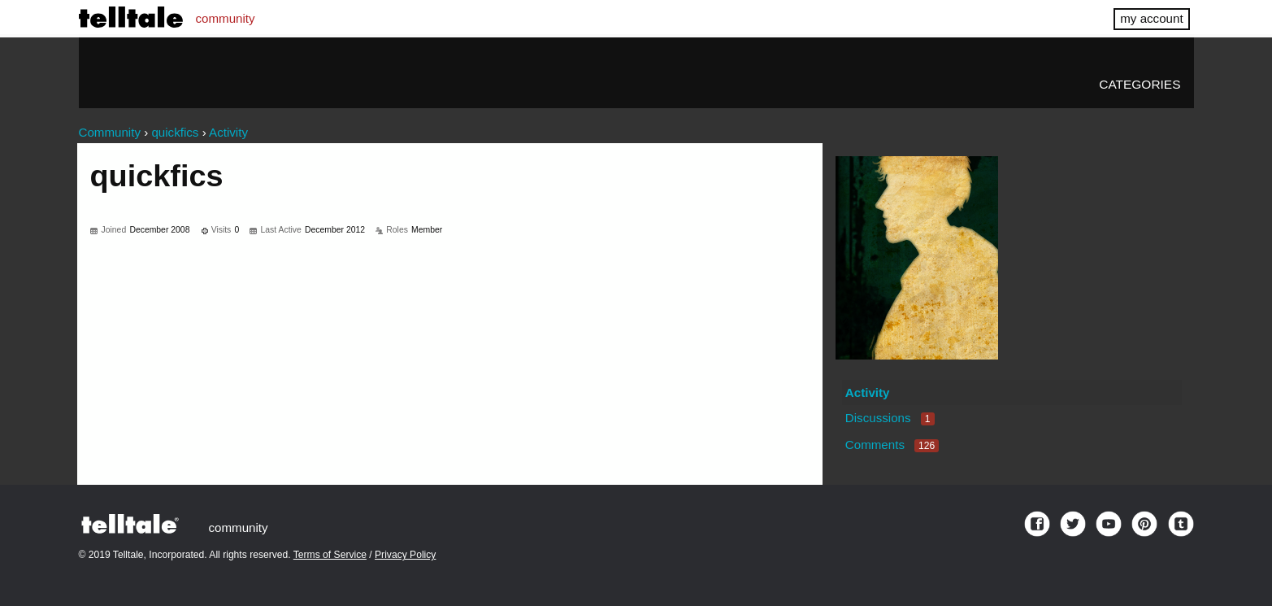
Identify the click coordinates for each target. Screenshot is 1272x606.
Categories (1139, 84)
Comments (892, 444)
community (225, 18)
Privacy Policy (405, 554)
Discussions (890, 418)
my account (1151, 18)
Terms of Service (330, 554)
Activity (867, 392)
